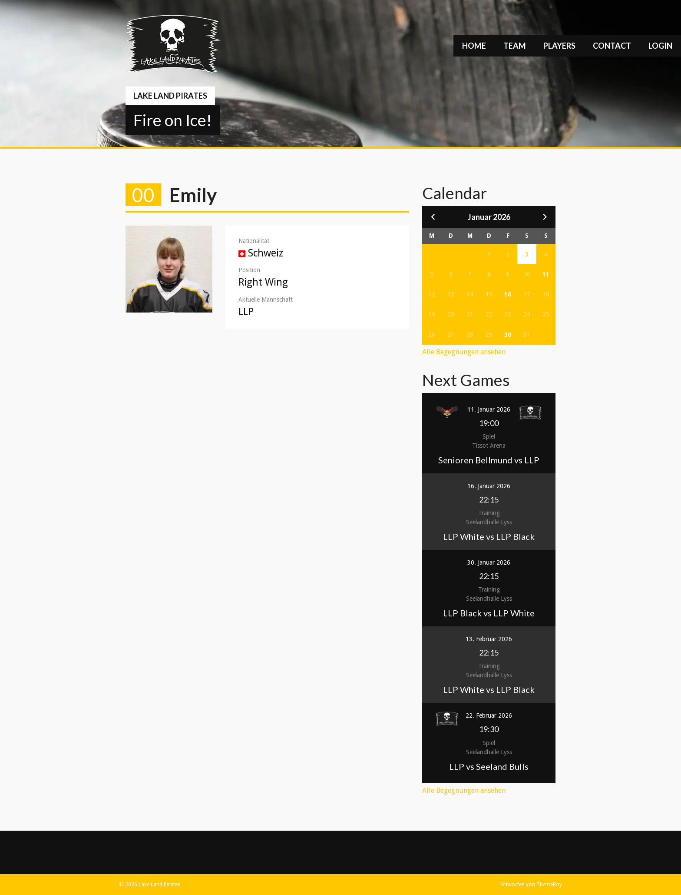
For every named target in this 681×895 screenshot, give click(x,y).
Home (474, 45)
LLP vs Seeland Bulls (489, 766)
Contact (612, 45)
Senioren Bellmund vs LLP (488, 460)
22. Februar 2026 (489, 715)
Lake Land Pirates (170, 95)
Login (660, 45)
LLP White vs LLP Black (489, 536)
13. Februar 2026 (489, 638)
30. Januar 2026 (488, 562)
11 (545, 274)
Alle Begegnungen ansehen (464, 352)
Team (514, 45)
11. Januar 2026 (488, 409)
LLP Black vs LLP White (489, 613)
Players (559, 45)
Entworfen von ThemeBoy (531, 885)
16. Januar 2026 (488, 485)
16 (507, 294)
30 (507, 334)
